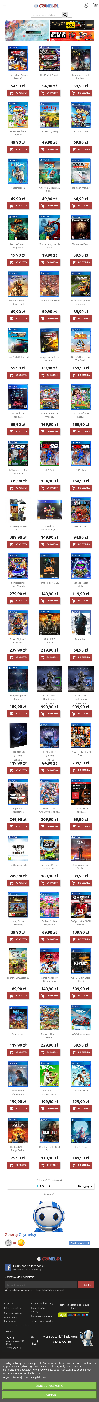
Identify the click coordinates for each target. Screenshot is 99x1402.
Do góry (49, 1194)
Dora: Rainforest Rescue (81, 415)
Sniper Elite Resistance (18, 810)
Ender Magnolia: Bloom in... (18, 697)
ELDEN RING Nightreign (49, 753)
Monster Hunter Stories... (49, 1036)
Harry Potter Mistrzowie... (18, 923)
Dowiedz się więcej (80, 1243)
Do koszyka (18, 93)
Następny (85, 1186)
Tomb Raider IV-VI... (49, 582)
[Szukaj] (51, 15)
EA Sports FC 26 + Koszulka (18, 471)
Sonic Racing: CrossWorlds (18, 584)
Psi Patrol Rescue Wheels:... (49, 415)
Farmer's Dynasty (49, 131)
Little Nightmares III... (18, 528)
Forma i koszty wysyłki (42, 1320)
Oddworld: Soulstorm (49, 300)
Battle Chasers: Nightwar (18, 246)
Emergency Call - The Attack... (49, 358)
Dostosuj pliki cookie (36, 1377)
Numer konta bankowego (10, 1319)
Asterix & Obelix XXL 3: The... (49, 189)
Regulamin (9, 1303)
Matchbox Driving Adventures (49, 866)
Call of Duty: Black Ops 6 (80, 979)
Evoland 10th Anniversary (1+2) (49, 528)
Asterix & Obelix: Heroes (18, 133)
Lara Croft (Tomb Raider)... (80, 76)
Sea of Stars (81, 1146)
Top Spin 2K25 (81, 1090)
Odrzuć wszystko (49, 1386)
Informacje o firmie (13, 1308)
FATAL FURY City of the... (81, 753)
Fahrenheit (80, 639)
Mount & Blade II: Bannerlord (18, 302)
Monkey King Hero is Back (49, 246)
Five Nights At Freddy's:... (18, 415)
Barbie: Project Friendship (49, 923)
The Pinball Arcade (49, 74)
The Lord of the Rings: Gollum (18, 1148)
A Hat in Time (81, 131)
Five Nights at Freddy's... (81, 810)
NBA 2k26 (49, 469)
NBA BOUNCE (81, 526)
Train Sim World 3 (81, 187)
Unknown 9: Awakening (18, 1092)
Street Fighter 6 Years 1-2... (18, 641)
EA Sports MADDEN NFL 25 (81, 923)
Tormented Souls (81, 244)
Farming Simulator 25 (18, 977)
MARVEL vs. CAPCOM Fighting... (49, 810)
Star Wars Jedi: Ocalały (80, 866)
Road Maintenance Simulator (81, 302)
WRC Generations (81, 1034)
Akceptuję (49, 1394)
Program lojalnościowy (42, 1303)
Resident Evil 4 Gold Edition (49, 1148)
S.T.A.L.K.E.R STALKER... (49, 641)
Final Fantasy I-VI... (18, 864)
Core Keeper (18, 1034)
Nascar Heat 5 (18, 187)
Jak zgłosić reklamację (42, 1316)
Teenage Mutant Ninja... (80, 584)
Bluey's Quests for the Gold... (80, 358)
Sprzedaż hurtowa (13, 1312)
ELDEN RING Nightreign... (49, 697)
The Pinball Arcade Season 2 (18, 76)
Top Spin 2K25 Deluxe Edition (49, 1092)
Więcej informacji (12, 1377)
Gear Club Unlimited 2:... (18, 358)
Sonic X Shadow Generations (49, 979)
